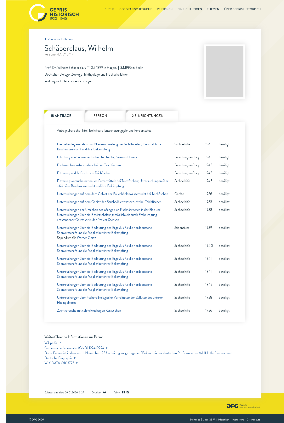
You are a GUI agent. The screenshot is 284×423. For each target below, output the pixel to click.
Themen (213, 9)
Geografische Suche (135, 9)
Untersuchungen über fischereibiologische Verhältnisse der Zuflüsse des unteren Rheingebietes (110, 300)
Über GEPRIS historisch (242, 9)
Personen (165, 9)
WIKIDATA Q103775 (59, 363)
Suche (110, 9)
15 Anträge (61, 115)
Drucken (99, 392)
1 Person (99, 115)
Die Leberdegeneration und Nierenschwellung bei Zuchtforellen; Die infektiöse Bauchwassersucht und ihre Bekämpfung (109, 147)
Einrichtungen (190, 9)
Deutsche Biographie (58, 358)
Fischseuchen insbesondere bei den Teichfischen (89, 165)
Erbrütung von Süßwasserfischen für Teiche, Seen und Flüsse (97, 157)
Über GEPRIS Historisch (216, 419)
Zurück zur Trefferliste (60, 39)
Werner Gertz (86, 237)
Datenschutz (253, 419)
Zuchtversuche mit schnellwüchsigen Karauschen (89, 310)
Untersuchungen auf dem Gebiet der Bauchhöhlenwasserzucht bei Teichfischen (109, 201)
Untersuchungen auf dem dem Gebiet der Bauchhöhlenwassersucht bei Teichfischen (112, 193)
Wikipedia (50, 342)
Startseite (195, 419)
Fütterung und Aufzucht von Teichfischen (84, 173)
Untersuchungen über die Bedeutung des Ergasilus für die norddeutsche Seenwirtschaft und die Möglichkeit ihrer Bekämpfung (104, 230)
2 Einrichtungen (147, 115)
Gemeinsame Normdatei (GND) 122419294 (74, 348)
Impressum (238, 419)
